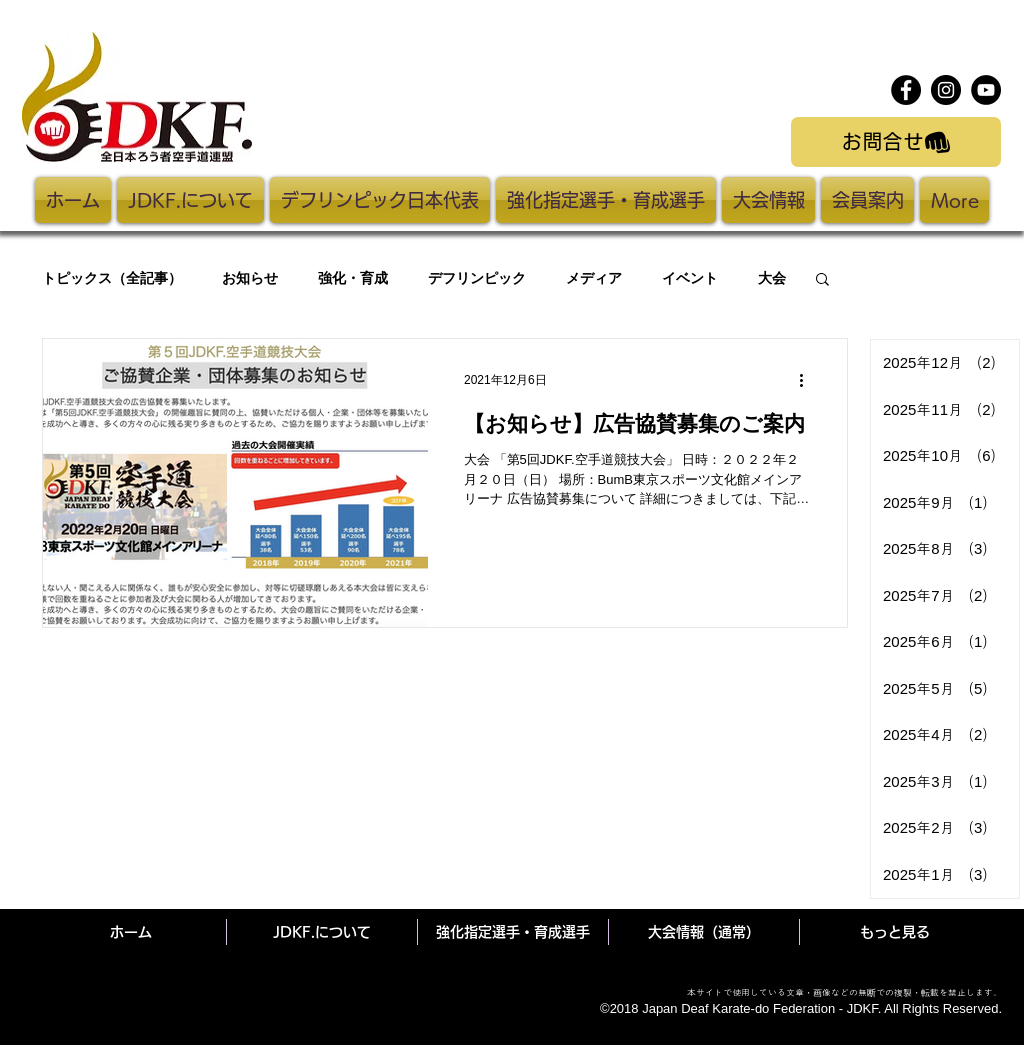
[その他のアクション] (808, 380)
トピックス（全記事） (112, 278)
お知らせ (250, 278)
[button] (822, 280)
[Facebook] (906, 90)
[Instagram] (946, 90)
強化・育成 (353, 278)
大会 (772, 278)
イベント (690, 278)
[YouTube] (986, 90)
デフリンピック (477, 278)
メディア (594, 278)
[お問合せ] (896, 142)
